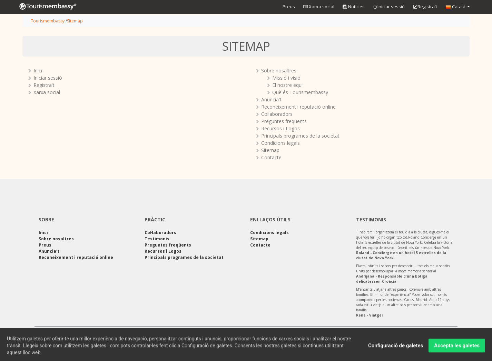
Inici (37, 70)
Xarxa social (318, 6)
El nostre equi (287, 85)
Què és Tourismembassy (300, 92)
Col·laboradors (277, 114)
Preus (289, 6)
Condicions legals (280, 143)
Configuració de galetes (395, 347)
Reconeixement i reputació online (298, 106)
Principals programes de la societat (300, 135)
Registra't (425, 6)
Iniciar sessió (389, 6)
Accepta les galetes (457, 347)
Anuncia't (271, 99)
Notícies (354, 6)
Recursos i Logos (280, 128)
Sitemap (75, 21)
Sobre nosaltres (278, 70)
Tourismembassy (48, 21)
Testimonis (157, 239)
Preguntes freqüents (284, 121)
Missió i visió (286, 77)
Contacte (271, 157)
